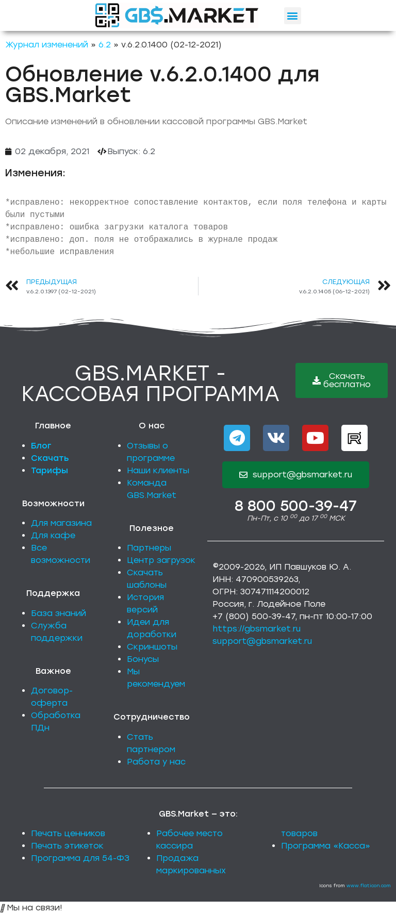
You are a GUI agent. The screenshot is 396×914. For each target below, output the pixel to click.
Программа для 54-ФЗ (80, 858)
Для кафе (53, 535)
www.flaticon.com (368, 885)
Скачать (50, 458)
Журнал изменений (46, 44)
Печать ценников (68, 833)
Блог (41, 446)
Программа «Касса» (325, 846)
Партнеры (149, 548)
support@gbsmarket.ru (262, 641)
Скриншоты (152, 647)
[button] (292, 15)
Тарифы (49, 470)
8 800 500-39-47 (296, 505)
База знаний (58, 613)
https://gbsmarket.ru (256, 629)
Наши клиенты (158, 470)
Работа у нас (156, 762)
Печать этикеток (67, 846)
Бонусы (143, 659)
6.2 (104, 44)
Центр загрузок (161, 560)
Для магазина (61, 523)
